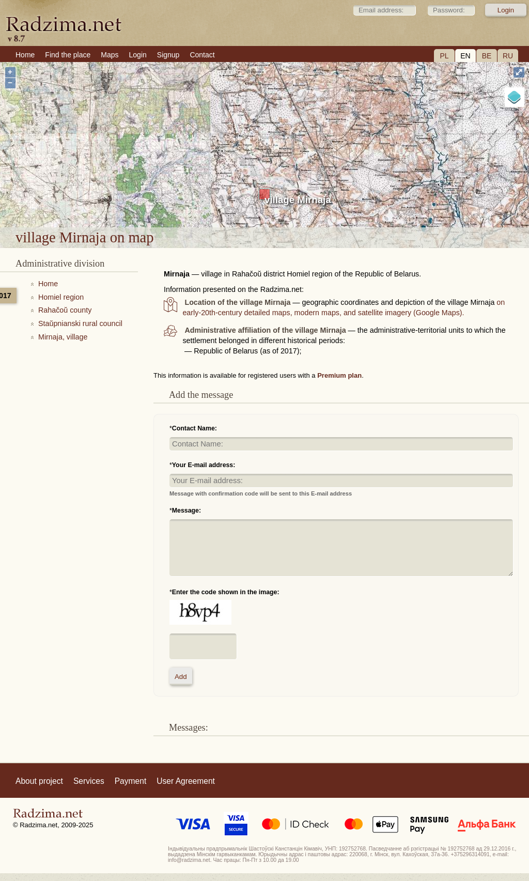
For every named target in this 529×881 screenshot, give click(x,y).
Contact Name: (194, 428)
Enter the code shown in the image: (225, 592)
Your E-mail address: (204, 465)
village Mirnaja (297, 199)
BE (487, 56)
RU (508, 56)
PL (444, 56)
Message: (186, 510)
